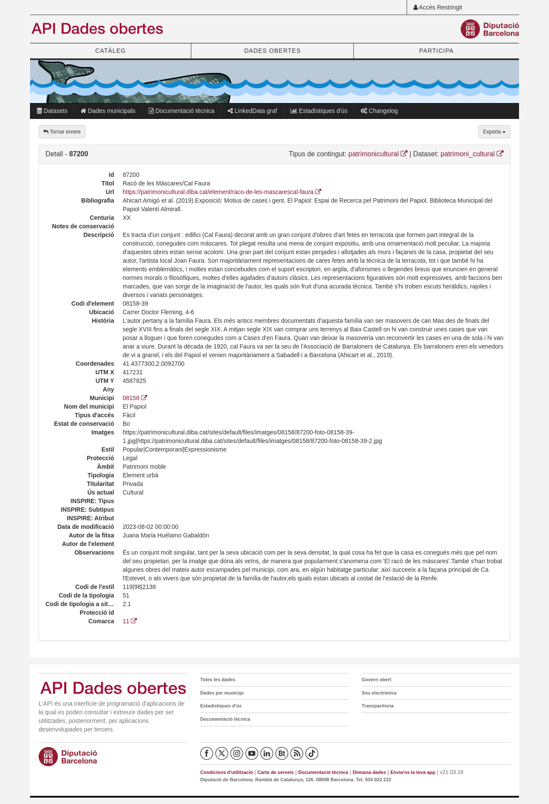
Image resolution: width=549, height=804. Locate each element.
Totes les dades (217, 679)
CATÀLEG (110, 50)
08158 (135, 397)
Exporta (494, 132)
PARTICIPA (436, 50)
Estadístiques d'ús (318, 110)
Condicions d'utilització (226, 772)
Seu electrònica (379, 692)
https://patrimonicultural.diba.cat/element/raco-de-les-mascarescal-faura (222, 191)
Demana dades (369, 772)
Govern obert (376, 679)
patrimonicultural (377, 154)
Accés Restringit (437, 7)
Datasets (52, 110)
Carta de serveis (275, 772)
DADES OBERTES (272, 50)
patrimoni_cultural (472, 154)
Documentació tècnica (182, 110)
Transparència (378, 705)
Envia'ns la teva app (412, 772)
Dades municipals (108, 110)
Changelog (379, 110)
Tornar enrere (62, 132)
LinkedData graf (252, 110)
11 (130, 621)
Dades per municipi (222, 692)
